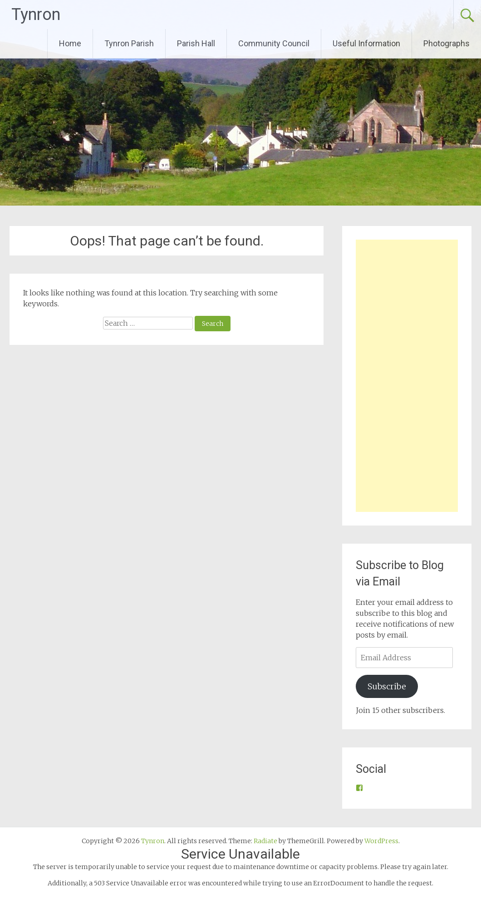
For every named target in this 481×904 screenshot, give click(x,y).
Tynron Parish (129, 43)
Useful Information (366, 43)
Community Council (273, 43)
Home (70, 43)
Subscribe (387, 686)
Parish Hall (196, 43)
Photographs (446, 43)
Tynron (35, 14)
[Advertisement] (407, 376)
